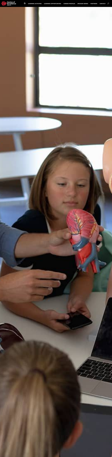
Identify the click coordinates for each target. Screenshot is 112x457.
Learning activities (35, 3)
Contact (103, 3)
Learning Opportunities (52, 3)
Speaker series (82, 3)
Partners (93, 3)
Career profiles (69, 3)
